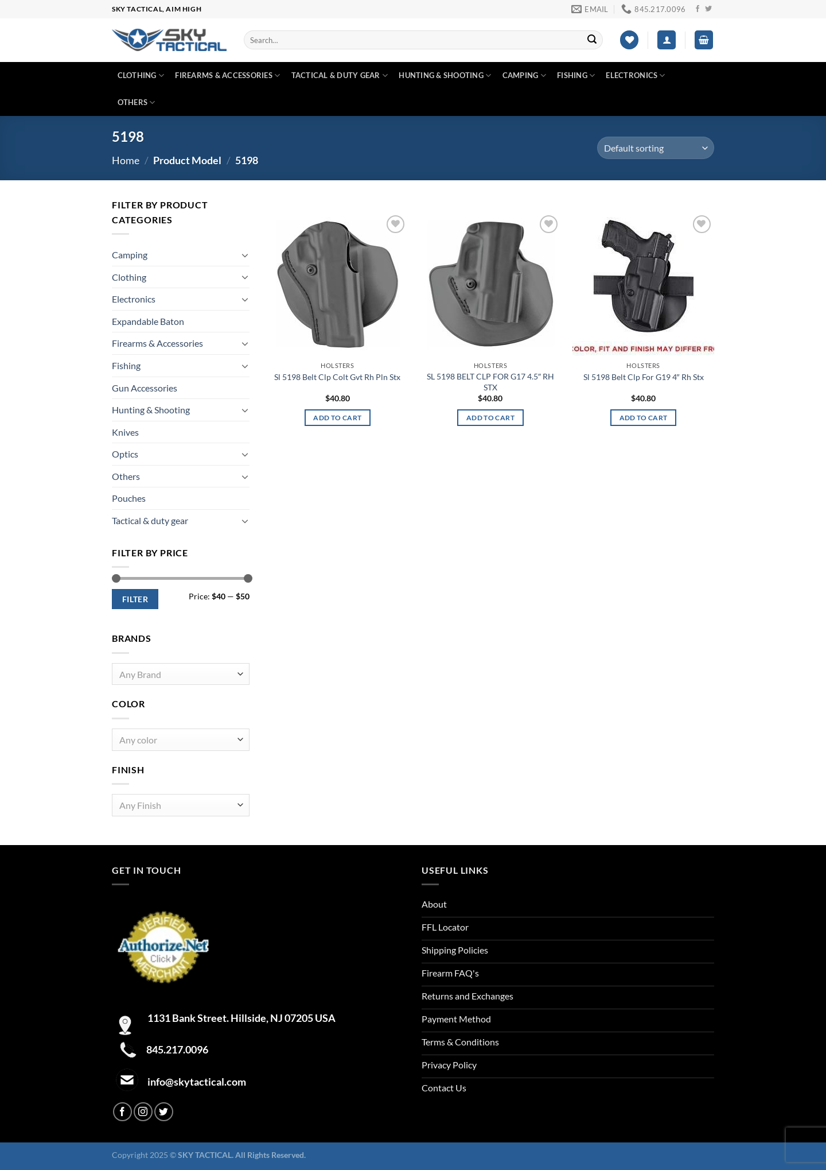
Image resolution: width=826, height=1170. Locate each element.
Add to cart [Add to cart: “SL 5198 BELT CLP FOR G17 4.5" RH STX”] (490, 417)
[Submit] (592, 40)
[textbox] (178, 675)
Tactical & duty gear (339, 75)
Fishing (576, 75)
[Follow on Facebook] (697, 9)
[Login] (666, 39)
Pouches (129, 498)
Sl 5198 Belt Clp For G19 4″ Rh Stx (643, 377)
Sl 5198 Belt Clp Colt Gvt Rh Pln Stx (337, 377)
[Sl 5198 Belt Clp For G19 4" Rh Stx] (643, 284)
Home (125, 160)
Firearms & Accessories (227, 75)
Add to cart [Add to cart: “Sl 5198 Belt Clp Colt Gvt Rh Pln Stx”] (337, 417)
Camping (524, 75)
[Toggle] (245, 255)
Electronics (635, 75)
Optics (125, 453)
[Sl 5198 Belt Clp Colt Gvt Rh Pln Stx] (337, 284)
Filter (135, 599)
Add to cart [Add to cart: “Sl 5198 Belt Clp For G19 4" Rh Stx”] (644, 417)
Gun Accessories (144, 387)
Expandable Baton (148, 321)
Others (136, 102)
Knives (125, 432)
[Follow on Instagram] (143, 1111)
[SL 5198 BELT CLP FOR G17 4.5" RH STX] (490, 284)
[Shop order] (655, 148)
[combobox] (181, 674)
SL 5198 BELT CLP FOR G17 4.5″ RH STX (490, 381)
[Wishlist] (629, 39)
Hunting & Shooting (445, 75)
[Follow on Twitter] (708, 9)
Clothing (141, 75)
